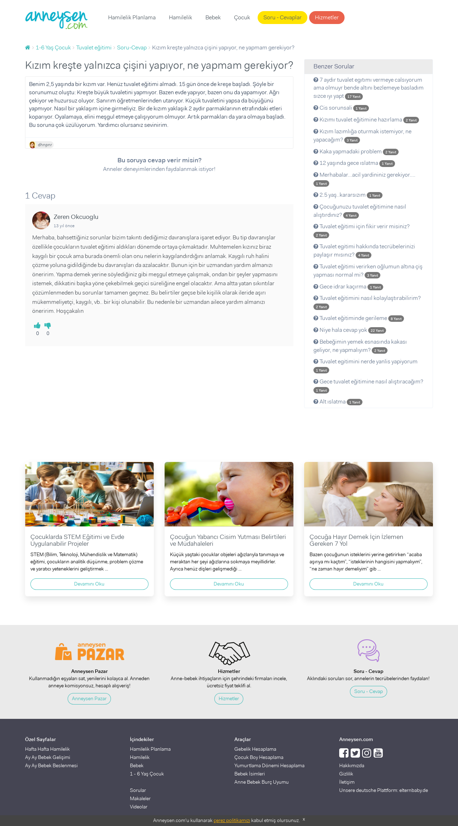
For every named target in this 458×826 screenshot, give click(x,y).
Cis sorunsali (341, 107)
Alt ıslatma (337, 401)
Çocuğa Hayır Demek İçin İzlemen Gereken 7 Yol (356, 540)
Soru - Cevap (368, 691)
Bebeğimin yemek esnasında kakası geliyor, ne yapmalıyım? (360, 346)
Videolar (138, 806)
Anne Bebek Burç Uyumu (261, 782)
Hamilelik (180, 17)
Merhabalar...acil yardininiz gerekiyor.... (364, 179)
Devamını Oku (89, 584)
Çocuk (242, 17)
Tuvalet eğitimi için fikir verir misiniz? (361, 230)
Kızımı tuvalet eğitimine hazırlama (366, 119)
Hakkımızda (351, 765)
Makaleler (140, 798)
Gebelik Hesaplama (255, 749)
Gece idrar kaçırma (348, 286)
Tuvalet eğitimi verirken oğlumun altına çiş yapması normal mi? (368, 270)
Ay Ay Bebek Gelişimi (47, 757)
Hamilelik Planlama (132, 17)
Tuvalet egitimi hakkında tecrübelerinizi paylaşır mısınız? (364, 250)
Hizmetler (327, 17)
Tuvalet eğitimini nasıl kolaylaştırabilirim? (367, 302)
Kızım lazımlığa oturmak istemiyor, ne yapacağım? (362, 135)
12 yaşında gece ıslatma (354, 163)
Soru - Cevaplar (282, 17)
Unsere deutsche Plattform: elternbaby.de (383, 790)
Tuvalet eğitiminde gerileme (358, 318)
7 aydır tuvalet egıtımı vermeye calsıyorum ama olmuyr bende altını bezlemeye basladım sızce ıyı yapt (368, 88)
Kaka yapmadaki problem (356, 151)
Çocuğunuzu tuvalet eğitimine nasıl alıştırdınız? (359, 211)
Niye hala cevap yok (349, 330)
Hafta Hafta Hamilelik (47, 749)
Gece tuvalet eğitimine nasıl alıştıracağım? (368, 385)
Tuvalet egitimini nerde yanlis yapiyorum (365, 365)
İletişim (347, 782)
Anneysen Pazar (89, 698)
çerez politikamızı (232, 820)
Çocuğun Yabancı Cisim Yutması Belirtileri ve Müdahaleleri (228, 540)
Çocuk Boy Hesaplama (258, 757)
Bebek (213, 17)
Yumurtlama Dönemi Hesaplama (269, 765)
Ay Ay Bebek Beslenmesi (51, 765)
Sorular (138, 790)
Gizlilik (346, 773)
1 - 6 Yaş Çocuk (147, 773)
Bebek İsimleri (249, 773)
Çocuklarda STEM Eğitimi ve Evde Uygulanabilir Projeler (77, 540)
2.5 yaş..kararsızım (348, 195)
